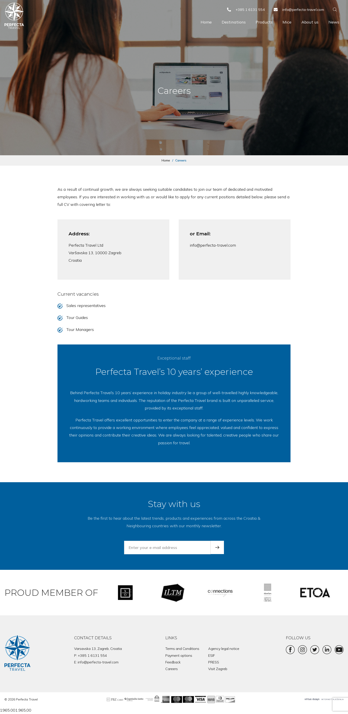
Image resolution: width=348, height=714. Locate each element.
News (333, 22)
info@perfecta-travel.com (213, 245)
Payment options (178, 655)
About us (309, 22)
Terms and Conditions (182, 648)
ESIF (211, 655)
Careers (171, 669)
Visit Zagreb (217, 669)
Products (264, 22)
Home (206, 22)
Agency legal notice (223, 648)
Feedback (173, 662)
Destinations (234, 22)
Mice (287, 22)
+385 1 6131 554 (92, 655)
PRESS (213, 662)
